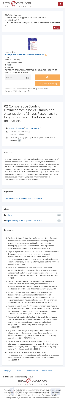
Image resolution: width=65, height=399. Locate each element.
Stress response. (35, 198)
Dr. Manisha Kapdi (16, 128)
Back (56, 28)
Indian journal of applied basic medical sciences (27, 17)
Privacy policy (32, 370)
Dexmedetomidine (12, 198)
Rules (19, 370)
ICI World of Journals (13, 15)
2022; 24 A (13, 20)
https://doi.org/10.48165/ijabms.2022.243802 (24, 220)
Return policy (47, 370)
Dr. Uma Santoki (32, 128)
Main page (7, 370)
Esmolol (24, 198)
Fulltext (9, 215)
